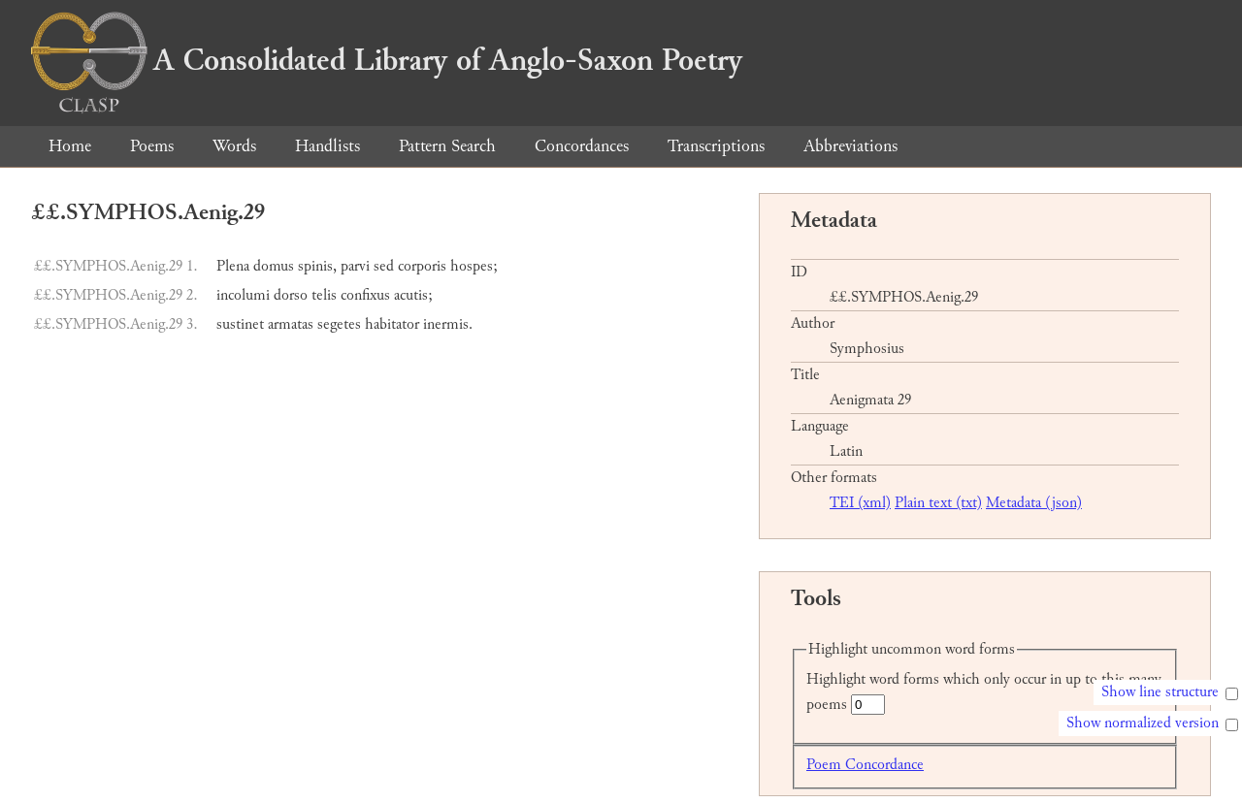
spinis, (317, 266)
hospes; (474, 266)
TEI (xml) (860, 503)
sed (384, 266)
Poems (152, 146)
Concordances (582, 146)
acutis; (413, 295)
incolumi (243, 295)
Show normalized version (1142, 723)
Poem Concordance (865, 765)
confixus (365, 295)
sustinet (240, 324)
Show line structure (1160, 692)
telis (324, 295)
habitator (392, 324)
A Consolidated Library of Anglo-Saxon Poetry (386, 60)
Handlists (327, 146)
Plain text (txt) (938, 503)
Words (234, 146)
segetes (339, 324)
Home (70, 146)
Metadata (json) (1034, 503)
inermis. (448, 324)
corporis (422, 266)
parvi (355, 266)
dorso (291, 295)
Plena (232, 266)
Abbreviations (850, 146)
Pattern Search (447, 146)
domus (273, 266)
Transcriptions (716, 146)
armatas (290, 324)
